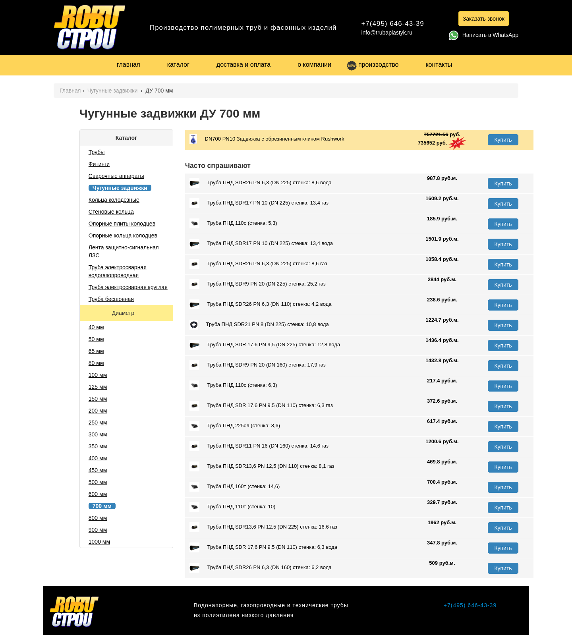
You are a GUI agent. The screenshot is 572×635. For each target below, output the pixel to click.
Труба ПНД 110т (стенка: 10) (232, 507)
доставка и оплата (243, 64)
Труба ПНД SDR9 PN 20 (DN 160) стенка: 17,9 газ (257, 365)
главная (128, 64)
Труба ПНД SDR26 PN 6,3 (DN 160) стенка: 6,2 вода (260, 568)
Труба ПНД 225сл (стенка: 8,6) (234, 426)
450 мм (98, 470)
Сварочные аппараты (116, 176)
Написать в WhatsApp (483, 35)
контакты (438, 64)
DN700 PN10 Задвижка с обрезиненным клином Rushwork (266, 139)
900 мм (98, 530)
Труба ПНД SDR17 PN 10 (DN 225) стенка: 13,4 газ (259, 203)
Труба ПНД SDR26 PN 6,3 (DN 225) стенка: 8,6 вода (260, 183)
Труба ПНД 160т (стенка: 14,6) (234, 487)
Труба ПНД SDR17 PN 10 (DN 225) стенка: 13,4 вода (261, 244)
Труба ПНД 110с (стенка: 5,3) (233, 223)
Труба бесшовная (111, 299)
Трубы (97, 152)
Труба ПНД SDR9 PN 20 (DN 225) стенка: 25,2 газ (257, 284)
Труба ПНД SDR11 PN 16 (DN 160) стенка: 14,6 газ (259, 446)
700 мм (102, 506)
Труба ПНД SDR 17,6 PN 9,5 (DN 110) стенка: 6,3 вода (263, 547)
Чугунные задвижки (113, 90)
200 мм (98, 410)
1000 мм (99, 541)
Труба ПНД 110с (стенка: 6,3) (233, 385)
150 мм (98, 399)
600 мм (98, 494)
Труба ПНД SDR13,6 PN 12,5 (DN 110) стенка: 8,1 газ (261, 466)
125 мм (98, 387)
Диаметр (124, 313)
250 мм (98, 422)
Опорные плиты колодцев (122, 223)
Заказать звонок (483, 18)
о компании (314, 64)
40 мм (96, 327)
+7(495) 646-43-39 (392, 23)
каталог (178, 64)
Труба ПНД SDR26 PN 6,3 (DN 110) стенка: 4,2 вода (260, 304)
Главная (70, 90)
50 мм (96, 339)
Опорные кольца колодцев (123, 235)
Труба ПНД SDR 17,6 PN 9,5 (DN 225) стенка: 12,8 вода (264, 345)
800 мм (98, 518)
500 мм (98, 482)
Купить (503, 140)
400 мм (98, 458)
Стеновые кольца (111, 211)
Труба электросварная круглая (128, 287)
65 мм (96, 351)
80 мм (96, 363)
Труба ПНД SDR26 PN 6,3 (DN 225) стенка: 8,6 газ (258, 264)
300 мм (98, 434)
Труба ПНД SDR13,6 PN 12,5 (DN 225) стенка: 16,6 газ (263, 527)
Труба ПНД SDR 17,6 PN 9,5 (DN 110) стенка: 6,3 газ (261, 406)
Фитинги (99, 164)
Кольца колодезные (114, 200)
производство (372, 64)
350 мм (98, 446)
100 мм (98, 375)
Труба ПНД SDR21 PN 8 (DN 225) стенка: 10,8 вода (259, 325)
